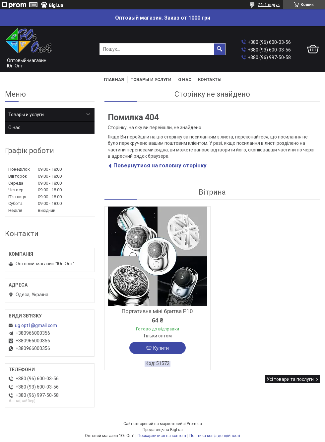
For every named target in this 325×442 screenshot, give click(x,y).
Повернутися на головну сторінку (160, 165)
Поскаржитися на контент (162, 435)
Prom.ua (194, 423)
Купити (161, 348)
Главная (114, 79)
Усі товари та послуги (290, 379)
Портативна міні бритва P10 (157, 311)
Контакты (210, 79)
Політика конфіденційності (214, 435)
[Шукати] (219, 49)
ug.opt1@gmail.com (36, 325)
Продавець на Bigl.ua (163, 429)
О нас (184, 79)
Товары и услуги (151, 79)
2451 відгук (269, 4)
